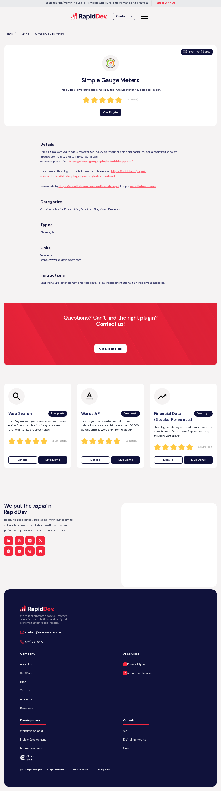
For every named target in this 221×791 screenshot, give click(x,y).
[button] (144, 16)
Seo (125, 731)
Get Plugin (110, 112)
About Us (26, 664)
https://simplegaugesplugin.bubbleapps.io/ (101, 161)
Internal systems (31, 748)
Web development (31, 731)
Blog (23, 682)
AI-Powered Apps (134, 664)
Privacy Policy (104, 769)
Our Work (26, 673)
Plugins (24, 34)
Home (8, 34)
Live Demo (52, 460)
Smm (126, 748)
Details (23, 460)
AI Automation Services (137, 673)
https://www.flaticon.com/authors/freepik (89, 186)
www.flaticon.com (143, 186)
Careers (25, 690)
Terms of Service (80, 769)
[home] (89, 16)
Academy (26, 699)
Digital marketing (134, 739)
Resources (26, 708)
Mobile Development (33, 739)
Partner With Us (165, 3)
